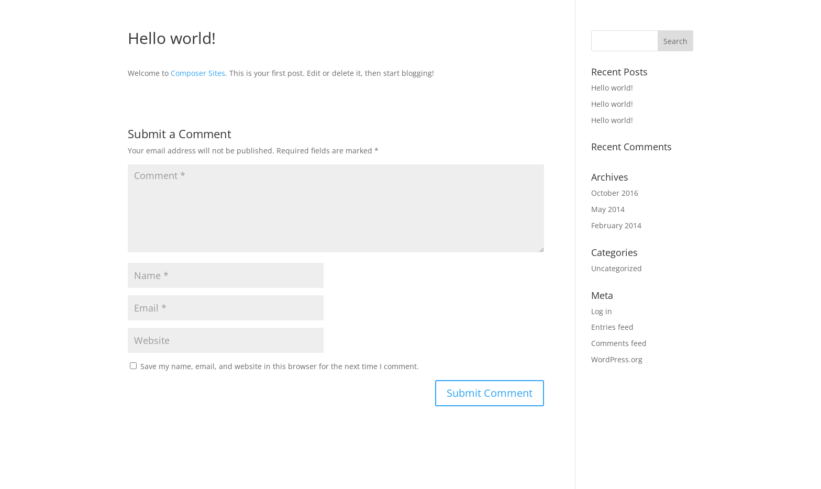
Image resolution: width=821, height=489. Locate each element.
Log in (601, 311)
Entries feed (612, 327)
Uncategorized (616, 268)
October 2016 (614, 193)
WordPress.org (616, 359)
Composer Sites (198, 73)
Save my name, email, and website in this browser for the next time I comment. (279, 366)
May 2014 (608, 209)
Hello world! (612, 88)
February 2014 (616, 225)
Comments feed (619, 343)
